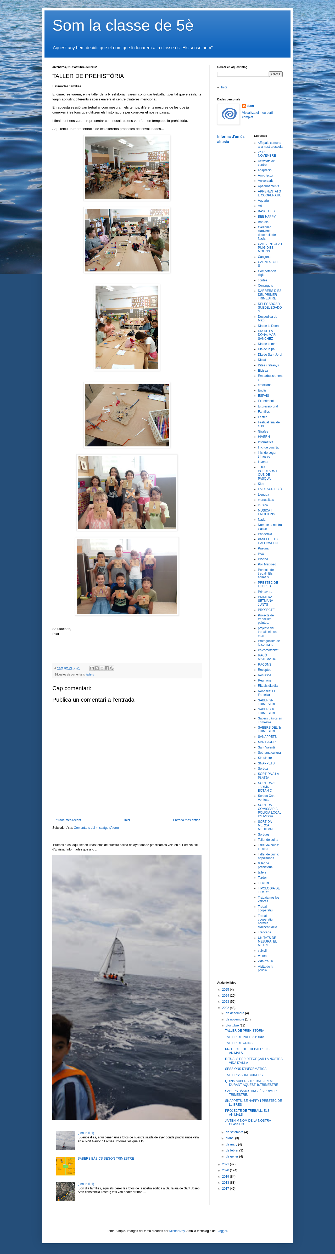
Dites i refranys (268, 365)
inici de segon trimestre (267, 454)
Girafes (263, 431)
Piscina (263, 559)
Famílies (264, 411)
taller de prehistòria (265, 865)
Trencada (264, 932)
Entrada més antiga (186, 820)
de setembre (235, 1132)
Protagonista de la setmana (269, 642)
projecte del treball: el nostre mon (269, 632)
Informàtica (265, 442)
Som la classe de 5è (123, 25)
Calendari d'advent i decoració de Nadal (267, 232)
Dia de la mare (268, 344)
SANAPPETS (267, 737)
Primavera (265, 592)
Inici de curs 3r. (268, 447)
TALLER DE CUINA (239, 1043)
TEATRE (264, 883)
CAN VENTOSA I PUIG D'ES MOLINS (270, 247)
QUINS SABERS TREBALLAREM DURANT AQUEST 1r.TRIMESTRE (251, 1083)
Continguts (265, 285)
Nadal (262, 519)
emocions (264, 385)
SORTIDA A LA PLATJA (268, 775)
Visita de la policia (265, 968)
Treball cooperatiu (265, 908)
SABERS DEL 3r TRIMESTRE (269, 729)
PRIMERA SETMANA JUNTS (265, 600)
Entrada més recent (67, 820)
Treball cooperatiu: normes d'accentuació (267, 921)
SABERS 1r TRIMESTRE (267, 711)
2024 (226, 995)
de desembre (235, 1013)
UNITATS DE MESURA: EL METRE (267, 941)
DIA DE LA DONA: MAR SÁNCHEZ (267, 335)
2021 (226, 1164)
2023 (226, 1001)
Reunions (264, 680)
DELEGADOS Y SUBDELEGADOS (270, 307)
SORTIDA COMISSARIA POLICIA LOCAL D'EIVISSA (269, 810)
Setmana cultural (270, 752)
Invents (263, 462)
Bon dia (263, 222)
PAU (261, 554)
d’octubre (233, 1025)
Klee (261, 484)
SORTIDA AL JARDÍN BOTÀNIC (267, 786)
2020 (226, 1170)
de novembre (235, 1019)
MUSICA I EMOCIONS (266, 512)
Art (260, 206)
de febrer (232, 1150)
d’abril (230, 1138)
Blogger (221, 1231)
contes (262, 280)
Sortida (263, 768)
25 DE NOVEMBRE (267, 153)
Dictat (262, 360)
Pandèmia (265, 534)
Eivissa (263, 370)
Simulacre (265, 758)
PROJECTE (266, 610)
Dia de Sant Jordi (270, 354)
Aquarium (264, 200)
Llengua (263, 494)
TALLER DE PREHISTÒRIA (244, 1030)
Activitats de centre (266, 163)
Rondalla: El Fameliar (266, 693)
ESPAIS (263, 396)
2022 (226, 1008)
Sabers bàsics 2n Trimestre (270, 720)
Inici (127, 820)
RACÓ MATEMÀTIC (267, 657)
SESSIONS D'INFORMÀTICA (245, 1069)
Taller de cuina (268, 840)
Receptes (264, 670)
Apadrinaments (268, 186)
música (263, 505)
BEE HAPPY (267, 216)
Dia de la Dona (268, 326)
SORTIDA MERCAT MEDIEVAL (266, 825)
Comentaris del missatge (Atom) (96, 828)
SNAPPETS (266, 763)
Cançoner (265, 257)
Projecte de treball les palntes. (266, 619)
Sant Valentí (266, 747)
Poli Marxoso (267, 564)
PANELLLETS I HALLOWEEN (269, 541)
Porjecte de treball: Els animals (266, 573)
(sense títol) (86, 1133)
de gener (232, 1156)
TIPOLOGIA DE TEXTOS (269, 890)
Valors (262, 956)
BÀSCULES (266, 211)
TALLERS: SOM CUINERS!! (244, 1075)
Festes (262, 417)
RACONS (264, 664)
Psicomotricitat (268, 650)
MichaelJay (177, 1231)
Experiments (267, 401)
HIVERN (264, 437)
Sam (250, 106)
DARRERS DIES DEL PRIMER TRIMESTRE (270, 294)
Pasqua (263, 548)
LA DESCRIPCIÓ (270, 489)
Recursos (264, 675)
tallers (90, 674)
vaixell (262, 950)
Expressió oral (268, 406)
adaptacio (265, 170)
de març (232, 1144)
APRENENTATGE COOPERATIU (270, 193)
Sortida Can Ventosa (266, 797)
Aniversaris (265, 181)
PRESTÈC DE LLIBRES (268, 584)
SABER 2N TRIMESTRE (267, 702)
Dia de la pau (267, 349)
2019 (226, 1176)
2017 (226, 1188)
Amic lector (265, 175)
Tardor (262, 877)
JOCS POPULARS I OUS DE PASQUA (267, 472)
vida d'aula (265, 961)
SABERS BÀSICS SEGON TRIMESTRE (106, 1158)
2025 (226, 989)
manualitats (266, 500)
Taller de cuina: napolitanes (268, 856)
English (263, 390)
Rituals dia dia (268, 686)
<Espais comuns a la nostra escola (270, 144)
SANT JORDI (267, 742)
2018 (226, 1182)
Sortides (264, 834)
